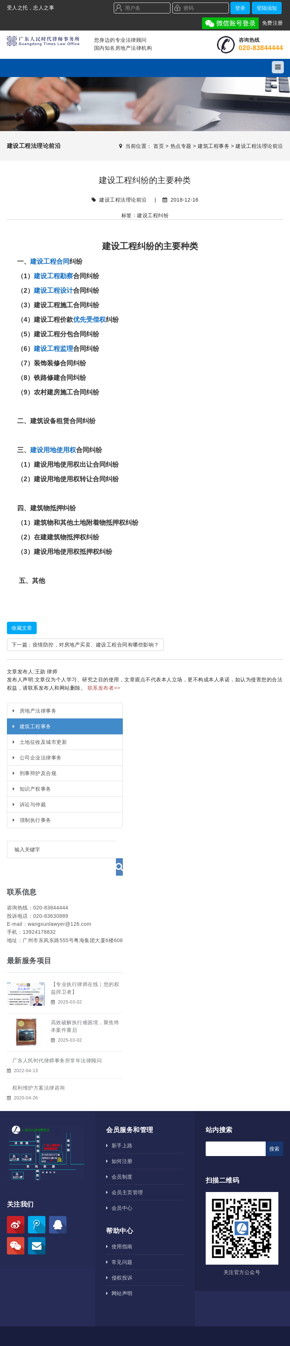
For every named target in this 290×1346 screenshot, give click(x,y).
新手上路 (119, 1128)
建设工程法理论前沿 (259, 146)
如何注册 (119, 1144)
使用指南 (119, 1229)
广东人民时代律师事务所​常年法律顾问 (57, 1043)
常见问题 (119, 1245)
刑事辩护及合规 (34, 773)
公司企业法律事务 (37, 758)
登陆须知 (267, 8)
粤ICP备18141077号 (187, 1331)
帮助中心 (119, 1213)
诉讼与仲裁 (29, 804)
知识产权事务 (32, 789)
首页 (158, 146)
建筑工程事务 (213, 146)
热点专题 (181, 146)
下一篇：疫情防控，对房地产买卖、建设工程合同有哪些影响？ (85, 645)
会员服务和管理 (129, 1112)
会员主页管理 (124, 1175)
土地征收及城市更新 (40, 742)
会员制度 (119, 1159)
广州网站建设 (251, 1331)
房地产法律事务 (34, 711)
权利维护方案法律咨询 (38, 1070)
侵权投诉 (119, 1260)
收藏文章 (22, 628)
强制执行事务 (32, 820)
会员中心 (119, 1190)
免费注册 (272, 23)
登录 (240, 8)
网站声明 (119, 1276)
